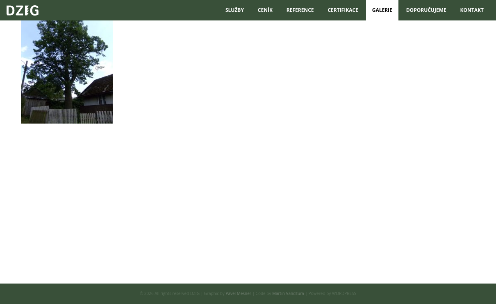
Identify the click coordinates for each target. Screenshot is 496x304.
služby (234, 10)
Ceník (265, 10)
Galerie (382, 10)
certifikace (343, 10)
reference (300, 10)
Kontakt (472, 10)
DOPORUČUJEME (426, 10)
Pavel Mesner (238, 293)
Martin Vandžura (288, 293)
